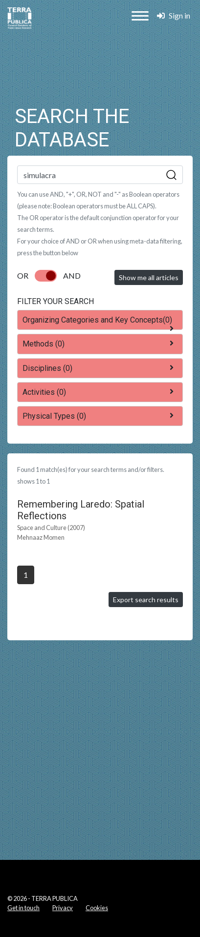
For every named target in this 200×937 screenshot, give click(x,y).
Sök (171, 175)
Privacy (62, 908)
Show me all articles (148, 277)
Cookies (97, 908)
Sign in (173, 15)
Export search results (145, 599)
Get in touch (23, 908)
